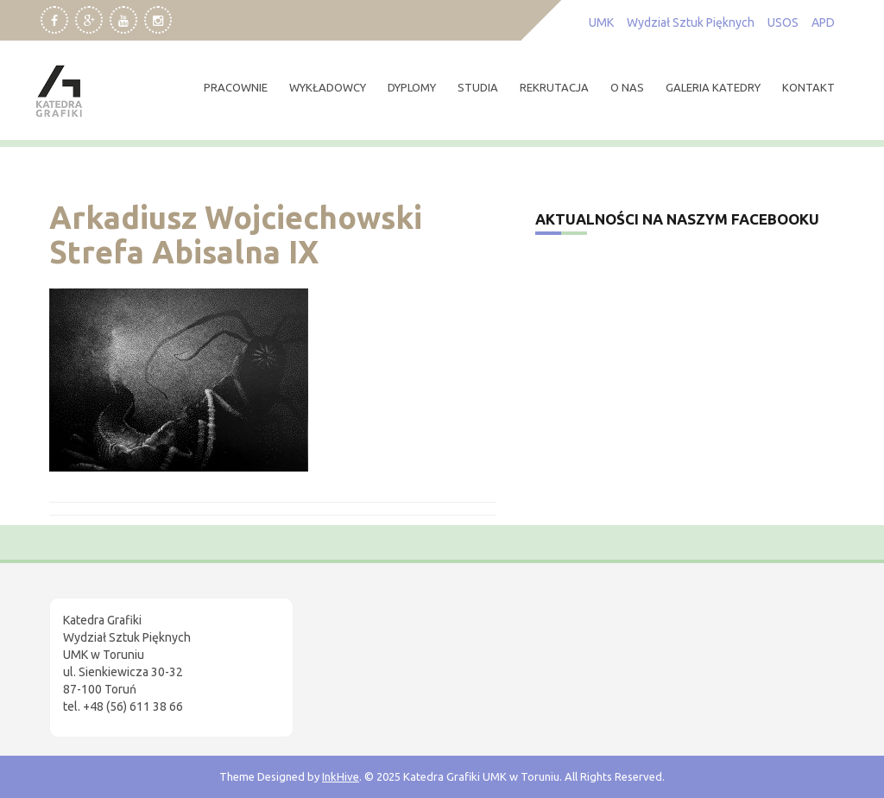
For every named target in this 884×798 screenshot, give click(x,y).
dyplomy (412, 87)
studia (478, 87)
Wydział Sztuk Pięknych (691, 22)
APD (823, 22)
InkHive (340, 776)
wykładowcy (327, 87)
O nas (627, 87)
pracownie (236, 87)
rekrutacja (554, 87)
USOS (783, 22)
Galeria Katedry (713, 87)
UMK (601, 22)
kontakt (808, 87)
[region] (224, 652)
